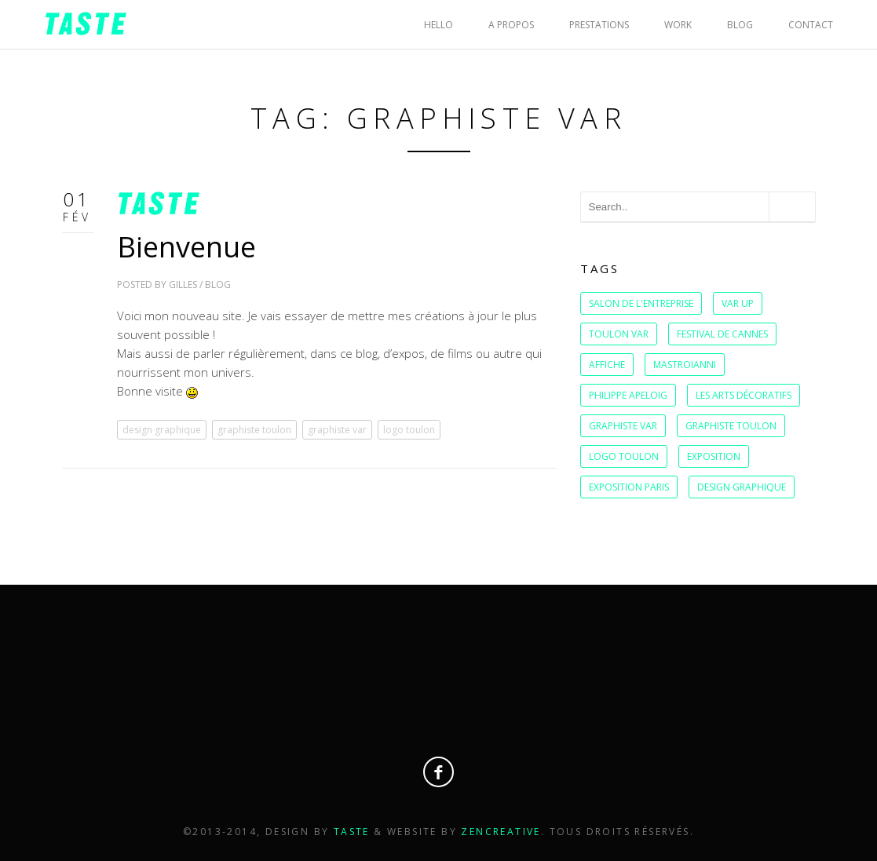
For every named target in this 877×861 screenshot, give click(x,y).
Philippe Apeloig (628, 395)
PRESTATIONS (599, 24)
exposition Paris (629, 487)
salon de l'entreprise (641, 303)
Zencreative (500, 831)
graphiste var (337, 429)
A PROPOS (511, 24)
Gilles (183, 284)
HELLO (438, 24)
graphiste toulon (254, 429)
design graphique (161, 429)
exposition (713, 456)
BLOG (740, 24)
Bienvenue (186, 247)
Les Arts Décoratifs (743, 395)
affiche (607, 364)
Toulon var (619, 334)
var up (738, 303)
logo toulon (409, 429)
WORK (678, 24)
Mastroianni (684, 364)
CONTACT (810, 24)
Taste (354, 831)
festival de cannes (722, 334)
